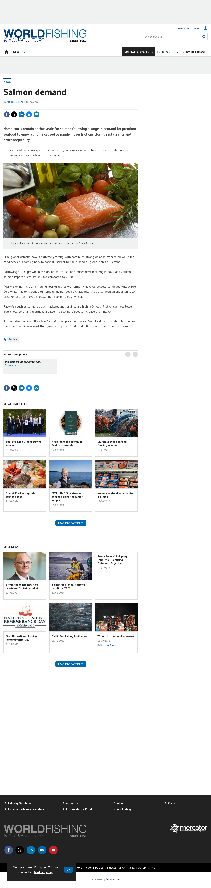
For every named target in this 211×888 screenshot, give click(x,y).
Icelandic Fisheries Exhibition (26, 809)
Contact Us (175, 803)
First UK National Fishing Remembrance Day (21, 637)
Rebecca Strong (15, 101)
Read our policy (43, 872)
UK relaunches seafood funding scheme (112, 443)
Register (184, 28)
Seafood (13, 339)
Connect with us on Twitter (19, 850)
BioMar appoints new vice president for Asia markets (23, 586)
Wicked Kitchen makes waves (115, 636)
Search (204, 37)
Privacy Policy (116, 867)
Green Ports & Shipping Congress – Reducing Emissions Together (112, 560)
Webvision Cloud (113, 879)
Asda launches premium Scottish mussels (67, 443)
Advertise (72, 803)
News (7, 81)
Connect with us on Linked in (30, 850)
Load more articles (70, 523)
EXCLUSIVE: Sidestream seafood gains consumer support (67, 496)
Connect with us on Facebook (8, 850)
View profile (11, 365)
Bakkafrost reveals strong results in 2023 (68, 586)
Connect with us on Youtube (53, 850)
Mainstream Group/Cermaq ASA (23, 361)
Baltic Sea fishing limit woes (69, 636)
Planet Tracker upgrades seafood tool (21, 494)
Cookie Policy (94, 867)
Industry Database (19, 803)
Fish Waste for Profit (79, 809)
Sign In (198, 28)
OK (68, 869)
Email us (42, 850)
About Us (123, 803)
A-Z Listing (124, 809)
